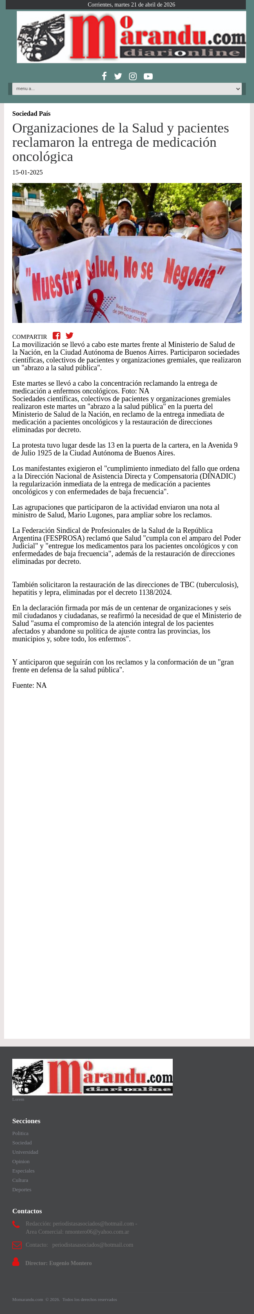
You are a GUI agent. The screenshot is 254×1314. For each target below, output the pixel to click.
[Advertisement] (127, 762)
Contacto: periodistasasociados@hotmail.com (79, 1245)
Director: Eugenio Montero (58, 1263)
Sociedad (22, 1143)
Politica (20, 1133)
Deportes (21, 1189)
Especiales (23, 1171)
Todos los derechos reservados (89, 1299)
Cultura (20, 1180)
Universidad (25, 1152)
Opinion (21, 1161)
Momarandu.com (28, 1299)
